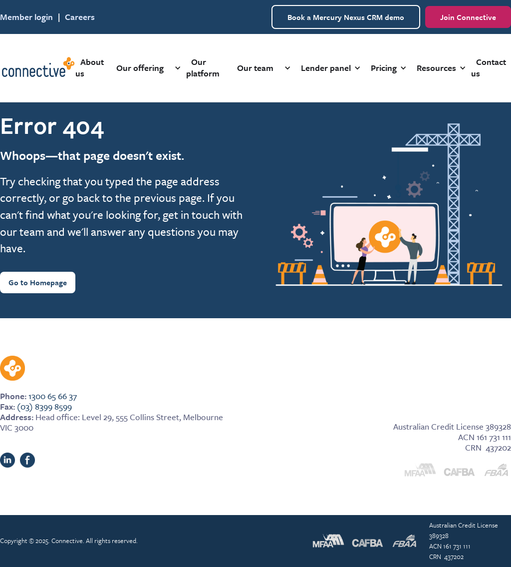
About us (89, 67)
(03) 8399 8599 (44, 406)
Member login (26, 16)
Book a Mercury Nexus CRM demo (345, 16)
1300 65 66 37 (52, 396)
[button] (145, 68)
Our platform (203, 67)
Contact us (488, 67)
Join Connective (468, 16)
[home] (37, 67)
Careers (80, 16)
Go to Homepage (37, 282)
